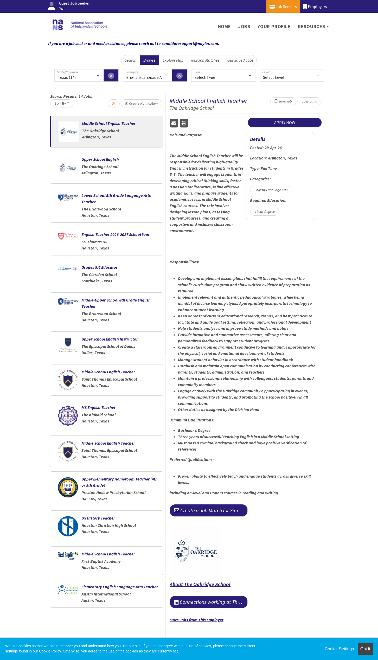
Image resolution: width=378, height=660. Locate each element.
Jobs (244, 26)
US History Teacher (98, 518)
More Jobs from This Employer (196, 619)
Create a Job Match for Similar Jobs (211, 510)
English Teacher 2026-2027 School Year (115, 234)
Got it (365, 649)
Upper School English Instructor (109, 339)
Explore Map (173, 60)
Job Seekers (283, 6)
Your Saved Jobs (239, 60)
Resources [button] (311, 26)
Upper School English (100, 159)
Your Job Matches (204, 60)
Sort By (60, 103)
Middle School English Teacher (109, 123)
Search (130, 60)
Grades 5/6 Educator (99, 267)
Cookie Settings (339, 649)
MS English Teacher (98, 407)
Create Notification (141, 103)
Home (224, 26)
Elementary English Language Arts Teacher (119, 586)
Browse (149, 60)
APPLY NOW (284, 122)
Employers (315, 6)
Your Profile (274, 26)
